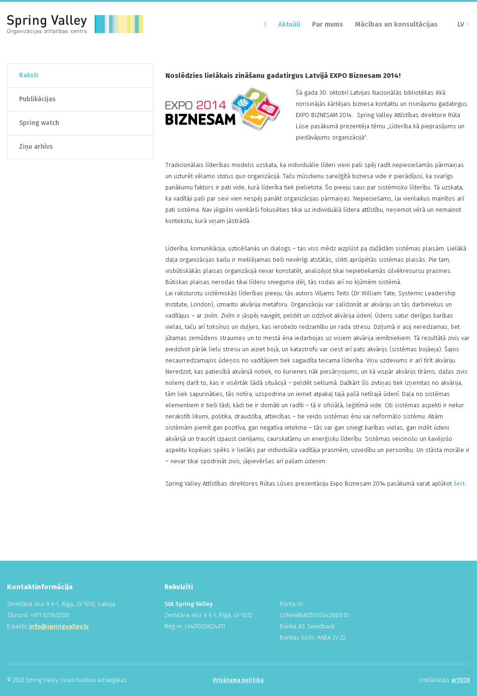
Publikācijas (37, 99)
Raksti (28, 75)
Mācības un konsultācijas (396, 24)
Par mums (327, 24)
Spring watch (39, 123)
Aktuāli (289, 24)
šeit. (460, 483)
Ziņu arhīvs (36, 147)
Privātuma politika (238, 680)
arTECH (460, 680)
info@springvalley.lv (59, 626)
